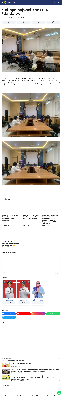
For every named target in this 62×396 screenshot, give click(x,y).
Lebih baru (5, 273)
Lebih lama (57, 273)
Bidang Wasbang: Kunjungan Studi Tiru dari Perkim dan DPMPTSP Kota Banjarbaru (30, 217)
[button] (3, 2)
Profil (9, 303)
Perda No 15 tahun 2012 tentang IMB (21, 363)
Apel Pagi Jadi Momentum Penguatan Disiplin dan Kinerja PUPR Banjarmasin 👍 (10, 243)
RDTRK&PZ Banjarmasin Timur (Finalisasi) (13, 360)
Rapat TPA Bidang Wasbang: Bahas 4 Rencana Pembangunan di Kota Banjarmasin (10, 218)
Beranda (4, 7)
